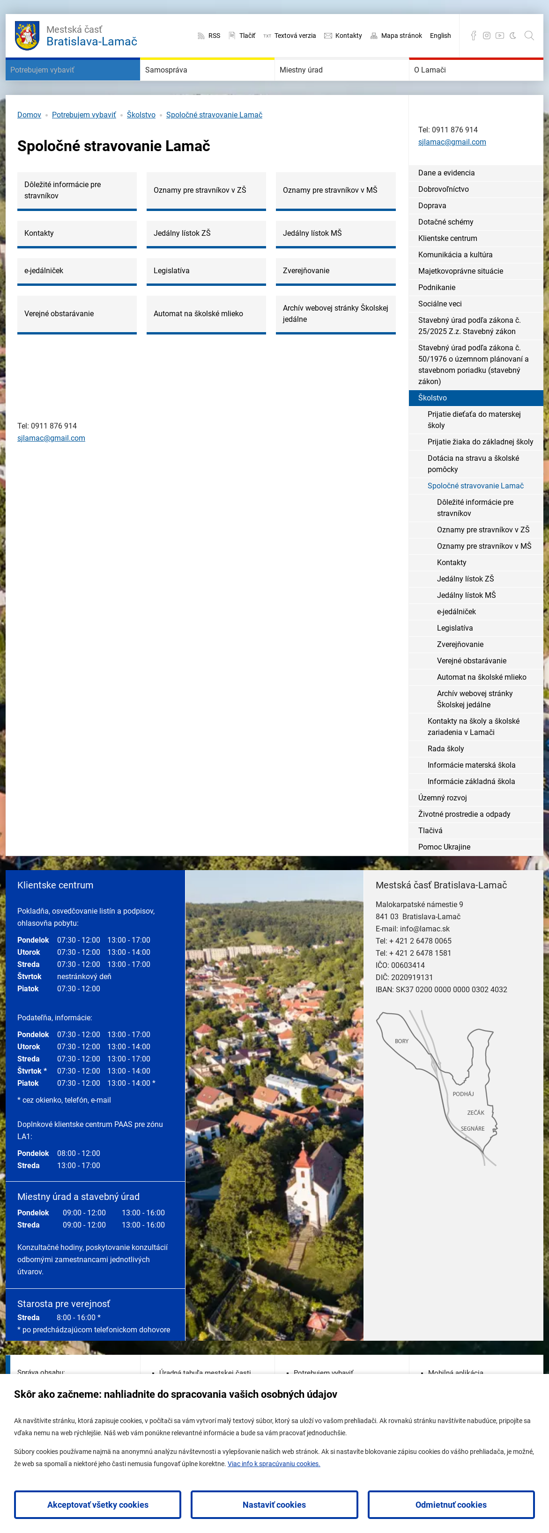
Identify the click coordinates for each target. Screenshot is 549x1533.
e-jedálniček (456, 639)
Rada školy (446, 776)
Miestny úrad (316, 84)
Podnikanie (436, 315)
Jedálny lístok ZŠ (465, 607)
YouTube (499, 35)
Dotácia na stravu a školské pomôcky (473, 492)
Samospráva (181, 84)
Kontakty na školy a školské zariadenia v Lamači (473, 755)
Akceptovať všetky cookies (97, 1505)
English (440, 35)
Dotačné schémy (446, 250)
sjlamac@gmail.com (51, 466)
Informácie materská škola (472, 793)
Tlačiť (247, 35)
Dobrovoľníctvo (443, 217)
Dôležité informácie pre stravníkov (475, 536)
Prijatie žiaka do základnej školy (481, 469)
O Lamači (443, 84)
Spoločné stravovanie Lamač (214, 142)
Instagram (486, 35)
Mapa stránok (401, 35)
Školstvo (141, 142)
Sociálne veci (440, 331)
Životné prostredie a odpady (464, 842)
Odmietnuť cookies (451, 1505)
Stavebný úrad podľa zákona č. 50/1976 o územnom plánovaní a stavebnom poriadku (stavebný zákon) (473, 392)
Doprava (432, 233)
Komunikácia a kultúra (455, 282)
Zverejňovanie (460, 672)
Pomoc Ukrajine (444, 875)
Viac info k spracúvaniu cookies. (274, 1464)
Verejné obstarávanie (471, 688)
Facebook (473, 35)
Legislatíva (455, 656)
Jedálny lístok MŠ (466, 623)
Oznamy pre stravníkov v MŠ (484, 574)
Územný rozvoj (442, 825)
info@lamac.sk (425, 956)
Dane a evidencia (446, 200)
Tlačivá (430, 858)
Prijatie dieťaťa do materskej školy (474, 448)
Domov (29, 142)
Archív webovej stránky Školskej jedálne (475, 727)
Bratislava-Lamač (91, 34)
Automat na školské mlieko (482, 705)
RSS (214, 35)
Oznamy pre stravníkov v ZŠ (483, 557)
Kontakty (348, 35)
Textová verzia (295, 35)
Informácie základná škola (471, 809)
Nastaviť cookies (274, 1505)
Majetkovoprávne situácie (460, 299)
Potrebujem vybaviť (63, 84)
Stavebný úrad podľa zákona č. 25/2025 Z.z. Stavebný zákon (469, 354)
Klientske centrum (447, 266)
